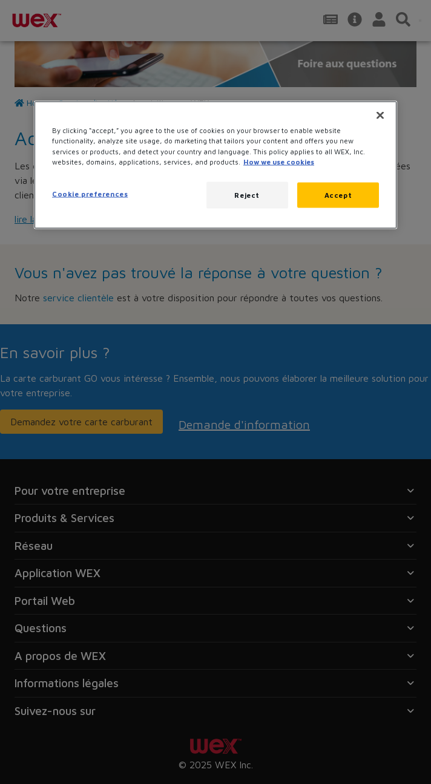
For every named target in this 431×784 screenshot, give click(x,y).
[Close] (380, 115)
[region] (215, 165)
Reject (246, 194)
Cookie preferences (90, 193)
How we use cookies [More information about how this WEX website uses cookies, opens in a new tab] (278, 161)
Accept (338, 194)
